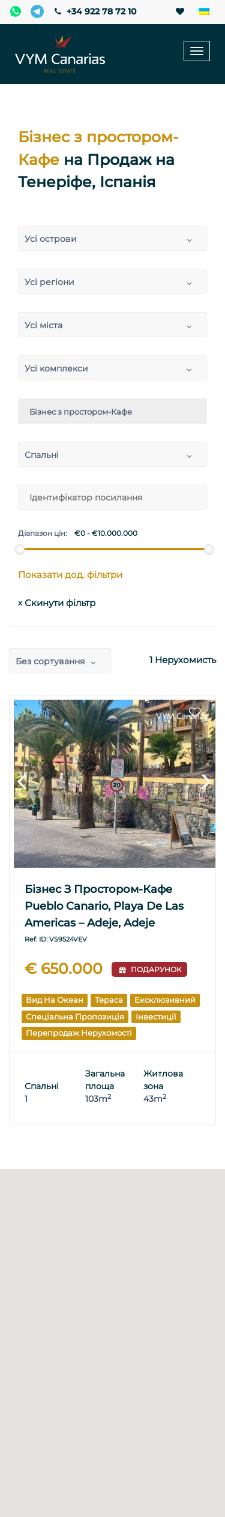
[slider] (19, 549)
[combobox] (112, 238)
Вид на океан (54, 1000)
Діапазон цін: (42, 533)
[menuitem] (204, 12)
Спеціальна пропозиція (75, 1016)
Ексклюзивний (165, 1000)
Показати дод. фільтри (70, 574)
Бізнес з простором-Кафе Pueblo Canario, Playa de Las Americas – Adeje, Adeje (104, 906)
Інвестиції (156, 1016)
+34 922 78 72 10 (94, 11)
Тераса (109, 1000)
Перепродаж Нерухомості (79, 1033)
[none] (204, 12)
